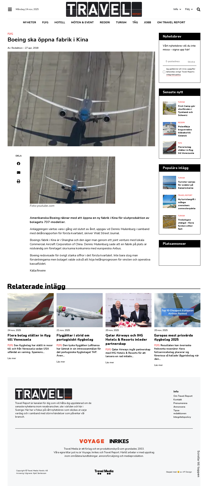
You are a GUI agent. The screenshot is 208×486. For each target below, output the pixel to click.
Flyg (45, 22)
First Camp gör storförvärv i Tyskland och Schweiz (186, 111)
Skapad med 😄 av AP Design (179, 472)
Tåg (135, 22)
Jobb (147, 22)
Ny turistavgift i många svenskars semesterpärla (187, 204)
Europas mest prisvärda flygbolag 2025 (173, 337)
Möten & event (82, 22)
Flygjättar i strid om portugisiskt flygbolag (75, 337)
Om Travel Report (171, 22)
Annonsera (179, 406)
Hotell (59, 22)
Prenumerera (180, 403)
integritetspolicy (173, 74)
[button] (18, 163)
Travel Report (185, 195)
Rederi (105, 22)
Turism (121, 22)
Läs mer (12, 358)
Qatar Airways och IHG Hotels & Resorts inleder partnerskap (126, 339)
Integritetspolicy (182, 417)
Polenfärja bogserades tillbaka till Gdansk (185, 131)
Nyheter (29, 22)
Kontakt (177, 399)
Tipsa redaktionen (179, 412)
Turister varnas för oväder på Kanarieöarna (186, 184)
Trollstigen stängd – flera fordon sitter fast (186, 224)
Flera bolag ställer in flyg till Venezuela (186, 150)
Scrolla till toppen (198, 464)
